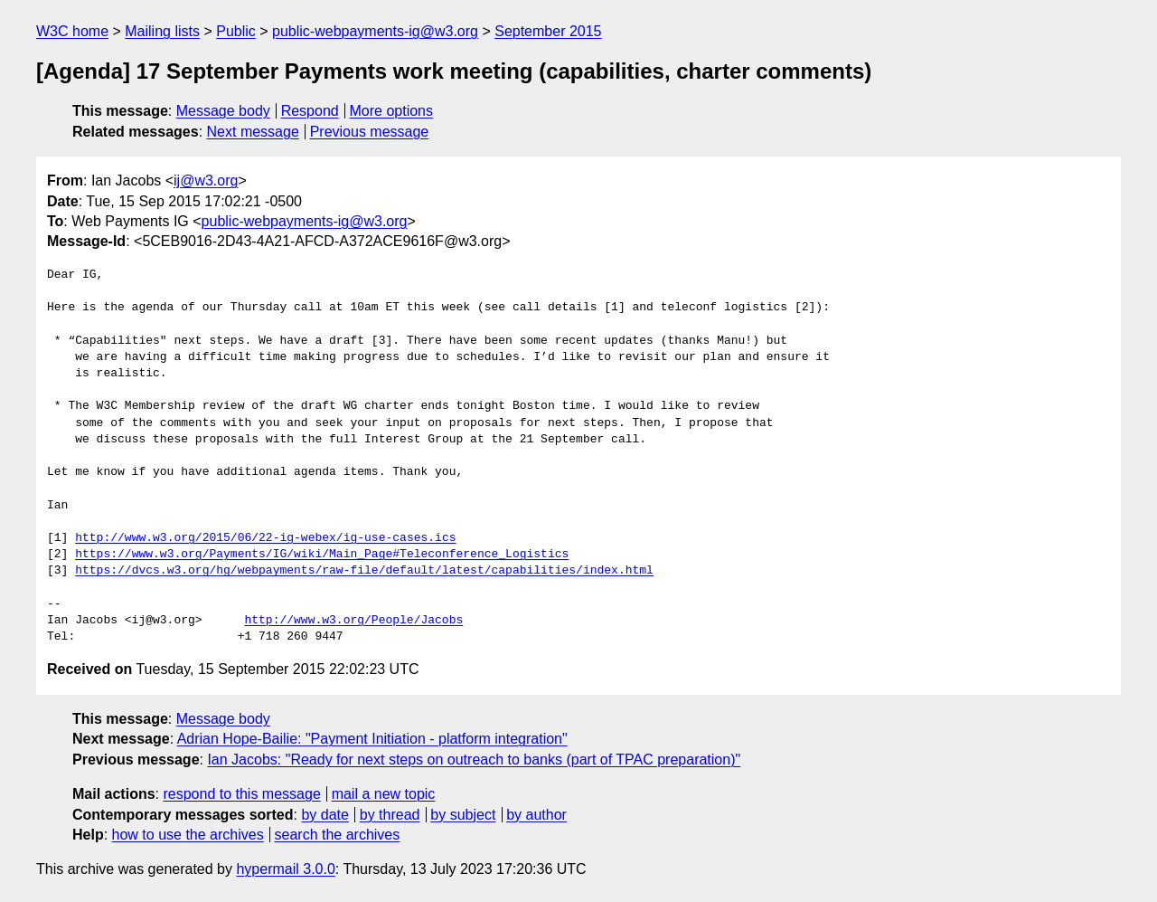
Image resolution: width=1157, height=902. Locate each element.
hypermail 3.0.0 (285, 869)
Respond (310, 111)
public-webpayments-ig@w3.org (375, 31)
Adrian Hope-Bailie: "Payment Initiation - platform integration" (372, 738)
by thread (390, 814)
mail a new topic (384, 794)
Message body (223, 111)
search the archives (337, 834)
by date (324, 814)
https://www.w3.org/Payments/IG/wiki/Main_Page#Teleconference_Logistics (322, 554)
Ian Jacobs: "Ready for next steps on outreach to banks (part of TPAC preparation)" (473, 759)
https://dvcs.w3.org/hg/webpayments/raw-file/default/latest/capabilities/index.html (364, 571)
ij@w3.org (206, 180)
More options (392, 111)
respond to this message (241, 794)
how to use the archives (188, 834)
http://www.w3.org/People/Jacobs (353, 620)
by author (536, 814)
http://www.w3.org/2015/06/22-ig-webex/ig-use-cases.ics (265, 538)
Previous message (369, 131)
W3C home (72, 31)
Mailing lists (162, 31)
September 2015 (547, 31)
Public (236, 31)
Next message (253, 131)
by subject (462, 814)
